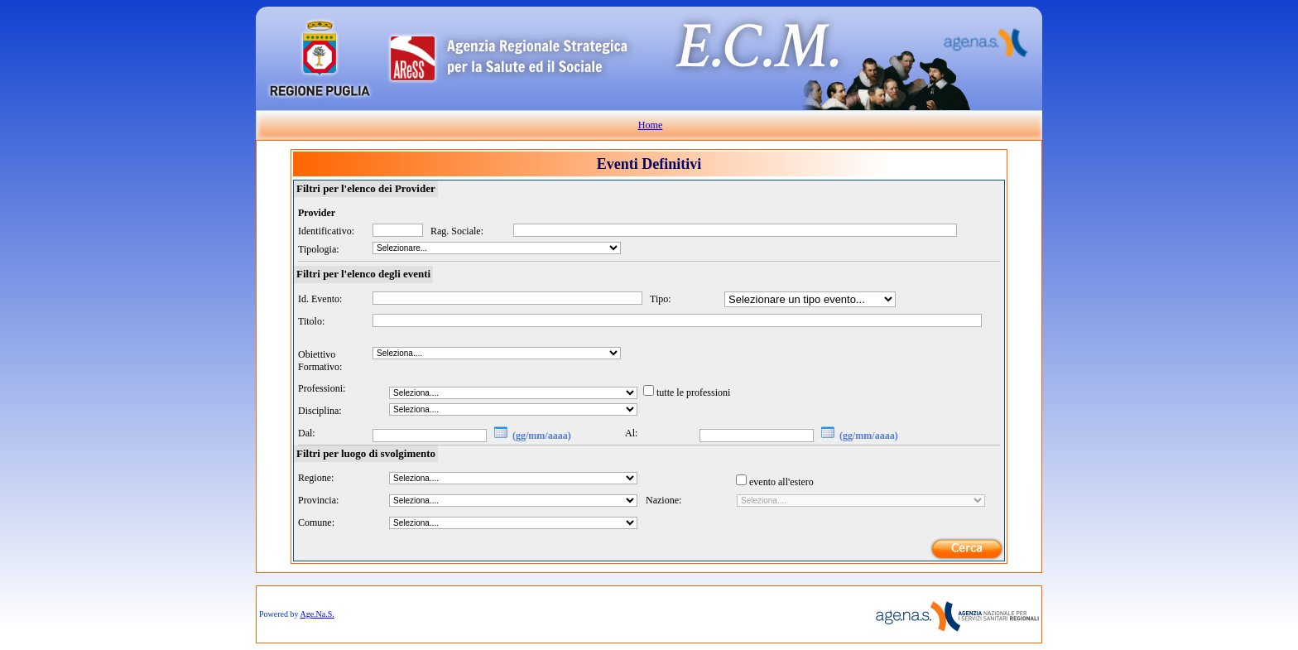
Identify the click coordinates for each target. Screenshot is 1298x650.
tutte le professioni (693, 392)
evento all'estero (781, 482)
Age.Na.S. (317, 614)
